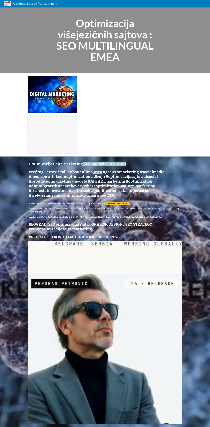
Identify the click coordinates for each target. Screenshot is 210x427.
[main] (105, 40)
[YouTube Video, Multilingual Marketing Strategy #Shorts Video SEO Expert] (131, 114)
